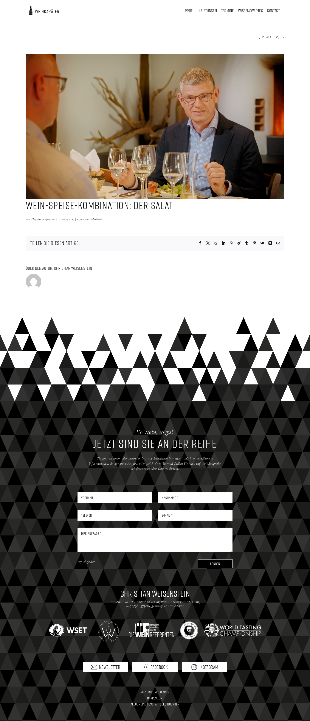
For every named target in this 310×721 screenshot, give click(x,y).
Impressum (155, 698)
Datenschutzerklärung (155, 692)
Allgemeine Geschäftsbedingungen (155, 704)
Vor (278, 37)
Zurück (267, 37)
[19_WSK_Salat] (155, 126)
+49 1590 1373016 (138, 606)
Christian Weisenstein (43, 219)
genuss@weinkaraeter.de (168, 606)
